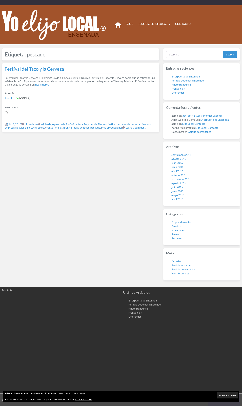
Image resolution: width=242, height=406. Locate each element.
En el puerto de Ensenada (185, 76)
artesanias (81, 124)
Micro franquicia (181, 84)
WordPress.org (180, 273)
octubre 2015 (179, 174)
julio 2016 (177, 162)
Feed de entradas (181, 265)
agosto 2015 (178, 183)
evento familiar (53, 127)
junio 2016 (177, 166)
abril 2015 (177, 199)
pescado (95, 127)
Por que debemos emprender (188, 80)
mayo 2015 (177, 195)
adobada (46, 124)
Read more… (42, 84)
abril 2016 (177, 170)
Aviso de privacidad (83, 399)
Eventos (176, 226)
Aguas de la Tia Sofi (63, 124)
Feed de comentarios (183, 269)
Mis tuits (7, 290)
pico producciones (111, 127)
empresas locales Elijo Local (21, 127)
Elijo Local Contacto (193, 123)
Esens (41, 127)
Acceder (176, 261)
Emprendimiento (181, 222)
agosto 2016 (178, 158)
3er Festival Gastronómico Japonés (202, 115)
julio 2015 (177, 187)
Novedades (31, 124)
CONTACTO (183, 23)
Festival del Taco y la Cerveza (34, 69)
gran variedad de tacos (76, 127)
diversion (146, 124)
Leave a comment (136, 127)
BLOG (129, 23)
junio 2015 (177, 191)
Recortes (176, 238)
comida (92, 124)
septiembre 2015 (181, 178)
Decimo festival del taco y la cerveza (119, 124)
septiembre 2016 (181, 154)
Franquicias (178, 88)
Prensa (175, 234)
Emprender (177, 92)
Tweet (8, 97)
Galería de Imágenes (199, 131)
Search (230, 54)
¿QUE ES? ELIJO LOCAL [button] (152, 23)
